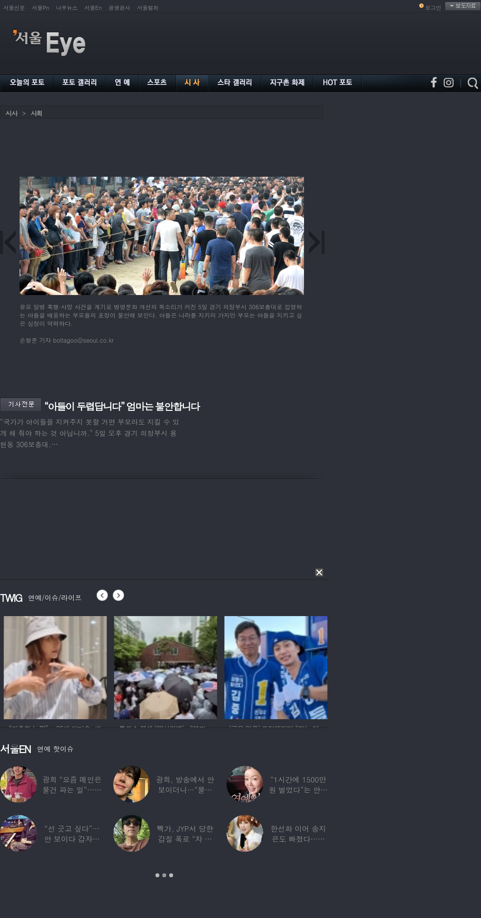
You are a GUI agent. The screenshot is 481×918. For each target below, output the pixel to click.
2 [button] (164, 875)
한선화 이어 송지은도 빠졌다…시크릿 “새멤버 (298, 838)
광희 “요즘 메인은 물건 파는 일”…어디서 (71, 789)
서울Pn (40, 7)
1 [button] (157, 875)
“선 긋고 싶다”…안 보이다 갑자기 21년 (72, 838)
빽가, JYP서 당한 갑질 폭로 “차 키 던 (185, 838)
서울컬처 (148, 7)
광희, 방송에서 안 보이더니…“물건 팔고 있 (185, 789)
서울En (92, 7)
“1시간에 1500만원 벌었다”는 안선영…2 (298, 789)
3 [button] (171, 875)
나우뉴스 (66, 7)
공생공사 (119, 7)
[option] (98, 666)
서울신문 (14, 7)
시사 (11, 113)
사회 (36, 113)
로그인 (433, 7)
